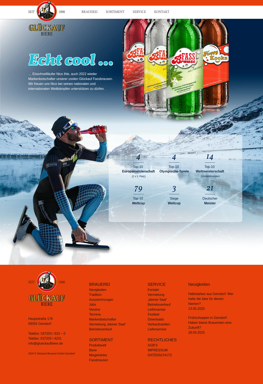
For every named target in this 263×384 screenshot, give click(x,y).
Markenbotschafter (102, 319)
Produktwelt (97, 345)
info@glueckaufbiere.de (45, 343)
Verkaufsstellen (159, 324)
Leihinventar (157, 309)
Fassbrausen (98, 360)
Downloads (156, 319)
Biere (93, 350)
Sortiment (115, 12)
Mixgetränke (98, 355)
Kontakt (161, 12)
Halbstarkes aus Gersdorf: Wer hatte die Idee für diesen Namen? (210, 298)
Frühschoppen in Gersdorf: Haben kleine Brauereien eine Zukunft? (210, 322)
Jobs (92, 304)
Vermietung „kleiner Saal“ (107, 324)
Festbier (154, 314)
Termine (95, 314)
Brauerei (90, 12)
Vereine (94, 309)
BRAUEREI (99, 284)
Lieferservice (157, 329)
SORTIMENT (101, 340)
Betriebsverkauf (100, 329)
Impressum (158, 350)
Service (139, 12)
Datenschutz (160, 355)
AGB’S (153, 345)
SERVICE (157, 284)
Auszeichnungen (101, 299)
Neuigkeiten (97, 289)
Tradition (95, 294)
